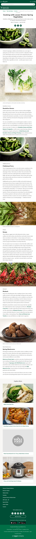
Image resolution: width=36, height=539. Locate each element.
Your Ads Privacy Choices (17, 529)
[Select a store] (18, 7)
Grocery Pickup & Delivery (8, 488)
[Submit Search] (33, 4)
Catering (4, 495)
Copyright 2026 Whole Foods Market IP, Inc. (18, 526)
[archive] (15, 11)
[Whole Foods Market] (5, 1)
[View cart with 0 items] (35, 1)
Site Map (21, 531)
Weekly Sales (5, 492)
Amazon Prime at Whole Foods (9, 497)
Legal (30, 531)
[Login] (32, 1)
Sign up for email (18, 516)
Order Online (5, 504)
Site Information (26, 531)
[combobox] (16, 4)
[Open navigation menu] (1, 1)
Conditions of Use (25, 529)
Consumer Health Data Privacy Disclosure (11, 531)
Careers (4, 506)
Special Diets (5, 502)
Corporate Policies (18, 533)
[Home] (4, 11)
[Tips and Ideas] (10, 11)
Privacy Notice (9, 529)
